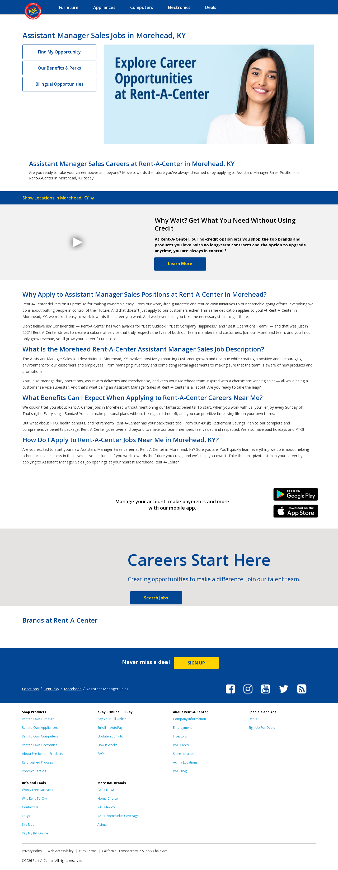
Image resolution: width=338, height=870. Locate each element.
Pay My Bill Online (35, 833)
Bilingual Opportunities (59, 84)
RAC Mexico (106, 807)
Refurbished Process (37, 762)
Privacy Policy (32, 851)
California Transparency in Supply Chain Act (134, 851)
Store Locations (184, 753)
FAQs (101, 753)
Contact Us (30, 807)
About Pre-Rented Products (42, 753)
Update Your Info (110, 736)
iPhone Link (296, 513)
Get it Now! (105, 790)
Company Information (189, 719)
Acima (102, 824)
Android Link (296, 496)
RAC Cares (181, 745)
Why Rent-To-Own (35, 798)
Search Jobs (156, 598)
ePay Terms (87, 851)
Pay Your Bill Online (111, 719)
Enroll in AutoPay (110, 727)
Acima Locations (185, 762)
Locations (30, 688)
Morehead (73, 688)
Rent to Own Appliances (40, 727)
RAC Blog (180, 771)
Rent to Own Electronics (39, 745)
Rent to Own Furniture (38, 719)
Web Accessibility (60, 851)
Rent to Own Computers (40, 736)
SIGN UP (196, 663)
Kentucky (51, 688)
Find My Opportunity (59, 52)
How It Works (107, 745)
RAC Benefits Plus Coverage (118, 816)
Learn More (180, 263)
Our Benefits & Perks (59, 68)
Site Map (28, 824)
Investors (180, 736)
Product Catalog (34, 771)
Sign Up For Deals (261, 727)
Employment (182, 727)
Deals (252, 719)
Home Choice (107, 798)
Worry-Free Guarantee (38, 790)
